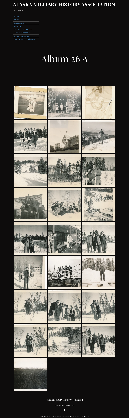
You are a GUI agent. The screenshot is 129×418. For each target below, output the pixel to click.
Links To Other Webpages (24, 39)
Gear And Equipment (22, 33)
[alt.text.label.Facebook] (64, 410)
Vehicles (17, 26)
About (16, 20)
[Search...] (29, 10)
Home (16, 16)
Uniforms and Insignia (23, 29)
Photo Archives (20, 23)
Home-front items (21, 36)
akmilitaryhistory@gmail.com (65, 405)
